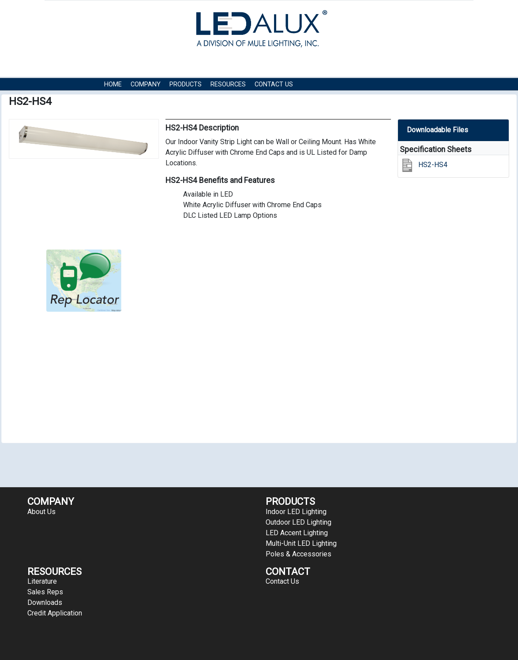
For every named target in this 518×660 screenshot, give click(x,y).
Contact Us (274, 84)
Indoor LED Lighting (296, 511)
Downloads (44, 602)
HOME (113, 84)
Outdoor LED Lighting (298, 522)
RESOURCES (228, 84)
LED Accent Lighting (297, 533)
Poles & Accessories (298, 554)
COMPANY (146, 84)
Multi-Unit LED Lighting (301, 543)
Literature (42, 581)
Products (185, 84)
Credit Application (54, 613)
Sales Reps (45, 592)
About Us (41, 511)
